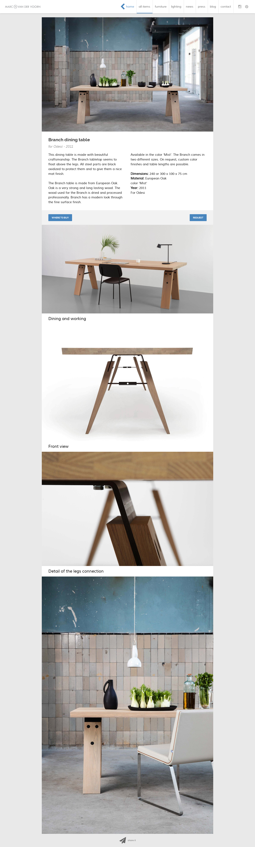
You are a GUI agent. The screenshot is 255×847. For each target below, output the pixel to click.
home (130, 7)
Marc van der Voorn (22, 6)
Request (198, 217)
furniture (160, 7)
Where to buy (60, 217)
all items (144, 7)
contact (226, 7)
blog (213, 7)
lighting (176, 7)
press (201, 7)
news (189, 7)
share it (132, 840)
